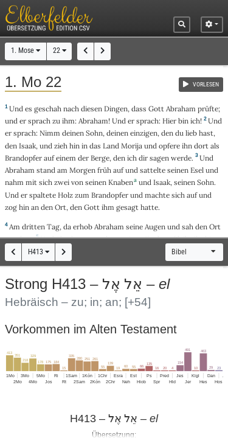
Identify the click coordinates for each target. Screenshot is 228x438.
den (167, 132)
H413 (38, 252)
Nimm (50, 132)
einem (66, 157)
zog (11, 207)
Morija (131, 145)
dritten (33, 226)
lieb (191, 132)
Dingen (116, 108)
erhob (82, 226)
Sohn (94, 132)
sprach (39, 120)
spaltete (42, 195)
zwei (61, 182)
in (84, 145)
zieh (60, 145)
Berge (100, 157)
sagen (159, 157)
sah (187, 226)
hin (74, 145)
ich (195, 120)
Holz (65, 195)
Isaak (27, 145)
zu (56, 120)
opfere (169, 145)
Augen (155, 226)
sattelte (152, 170)
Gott (156, 108)
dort (201, 145)
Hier (169, 120)
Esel (197, 170)
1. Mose (25, 50)
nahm (14, 182)
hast (206, 132)
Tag (53, 226)
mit (31, 182)
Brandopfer (23, 157)
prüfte (208, 108)
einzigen (143, 132)
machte (157, 195)
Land (111, 145)
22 (59, 50)
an (35, 207)
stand (45, 170)
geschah (47, 108)
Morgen (82, 170)
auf (49, 157)
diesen (91, 108)
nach (71, 108)
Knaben (120, 182)
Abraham (181, 108)
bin (183, 120)
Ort (60, 207)
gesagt (127, 207)
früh (104, 170)
